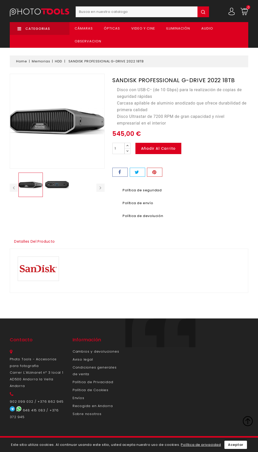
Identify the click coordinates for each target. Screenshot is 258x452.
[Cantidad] (118, 148)
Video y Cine (143, 28)
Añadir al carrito (158, 148)
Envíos (78, 398)
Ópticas (112, 28)
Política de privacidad (201, 444)
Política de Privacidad (93, 382)
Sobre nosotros (87, 413)
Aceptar (235, 444)
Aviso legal (83, 359)
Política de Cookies (90, 390)
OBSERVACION (88, 41)
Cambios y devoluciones (96, 351)
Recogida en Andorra (93, 405)
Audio (207, 28)
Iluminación (178, 28)
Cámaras (84, 28)
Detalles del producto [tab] (34, 241)
